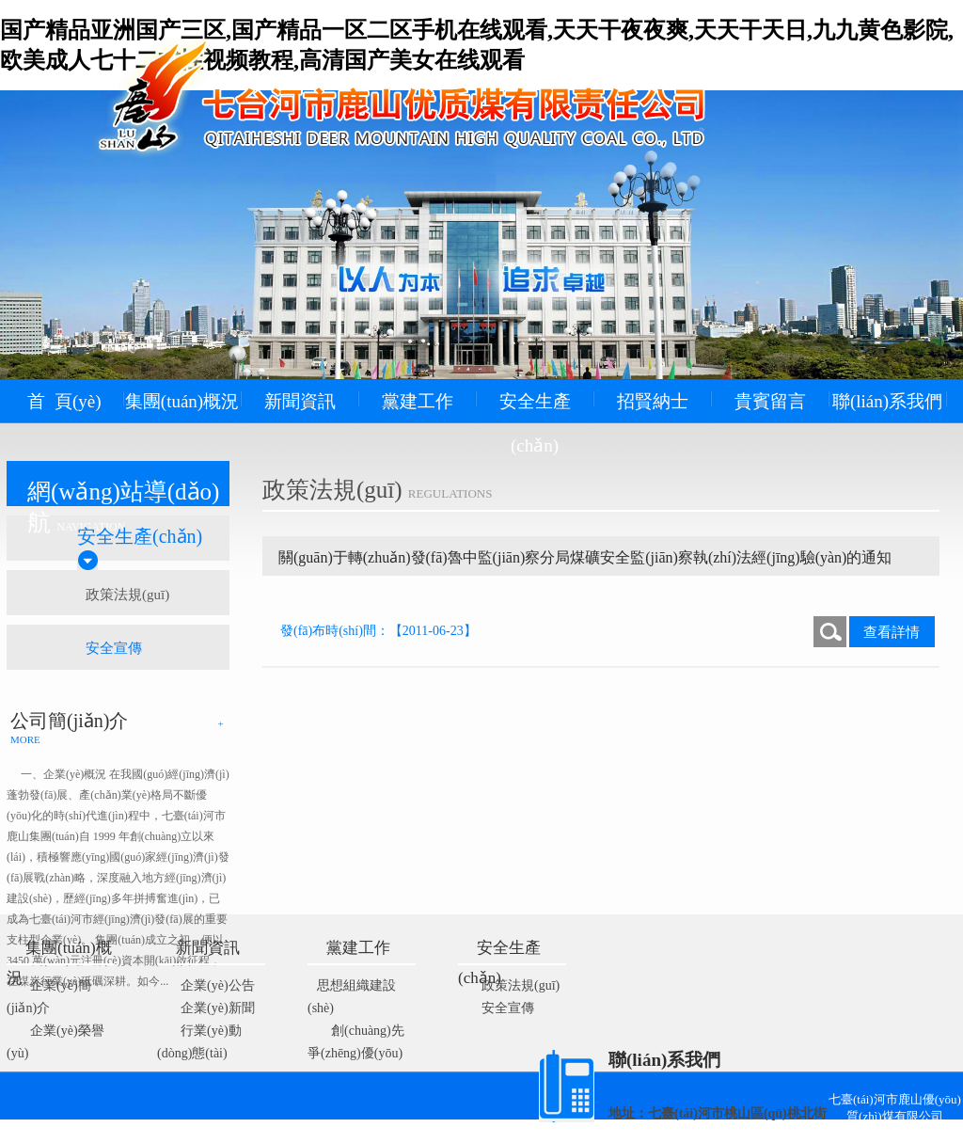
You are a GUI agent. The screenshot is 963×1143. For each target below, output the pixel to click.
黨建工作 (417, 401)
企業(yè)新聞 (218, 1008)
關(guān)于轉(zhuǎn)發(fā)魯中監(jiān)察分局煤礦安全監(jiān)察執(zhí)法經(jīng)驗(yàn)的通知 (585, 557)
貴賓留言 (770, 401)
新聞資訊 (300, 401)
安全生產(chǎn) (535, 423)
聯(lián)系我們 (887, 401)
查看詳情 (891, 632)
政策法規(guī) (127, 594)
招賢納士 (652, 401)
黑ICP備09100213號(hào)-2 (445, 1134)
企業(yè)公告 (218, 985)
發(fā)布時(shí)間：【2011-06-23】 (378, 631)
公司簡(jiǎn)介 (69, 720)
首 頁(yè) (64, 401)
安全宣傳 (114, 648)
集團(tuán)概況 (182, 401)
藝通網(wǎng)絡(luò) (663, 1134)
